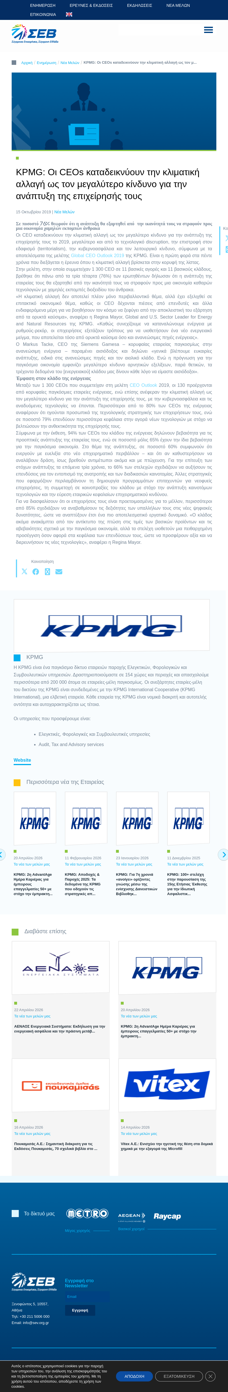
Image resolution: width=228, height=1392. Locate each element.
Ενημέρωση (47, 63)
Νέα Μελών (70, 63)
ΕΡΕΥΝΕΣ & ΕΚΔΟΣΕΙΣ (91, 5)
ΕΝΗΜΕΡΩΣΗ (42, 5)
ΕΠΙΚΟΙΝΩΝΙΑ (43, 14)
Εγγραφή (80, 1310)
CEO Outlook (143, 385)
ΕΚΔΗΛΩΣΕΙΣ (139, 5)
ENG (69, 14)
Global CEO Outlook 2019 (97, 255)
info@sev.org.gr (36, 1323)
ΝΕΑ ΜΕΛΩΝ (178, 5)
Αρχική (27, 63)
